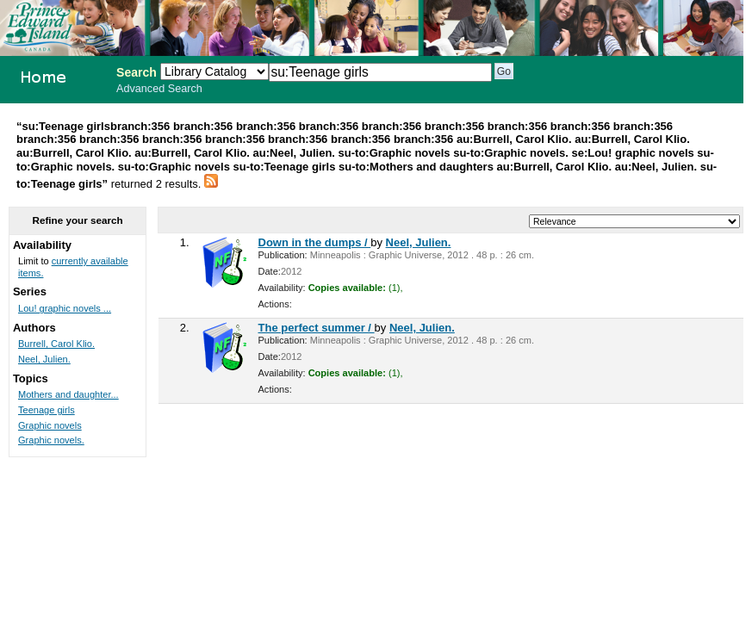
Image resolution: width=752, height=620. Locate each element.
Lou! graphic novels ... (64, 308)
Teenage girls (46, 410)
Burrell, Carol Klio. (56, 343)
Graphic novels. (51, 440)
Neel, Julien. (418, 242)
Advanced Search (159, 89)
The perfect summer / (316, 327)
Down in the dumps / (314, 242)
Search (136, 72)
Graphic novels (50, 425)
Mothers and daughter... (68, 394)
